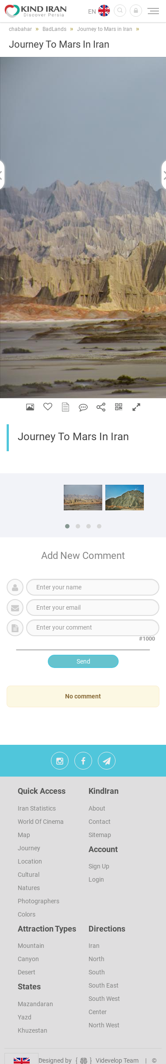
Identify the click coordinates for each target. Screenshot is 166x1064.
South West (104, 998)
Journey (29, 848)
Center (98, 1011)
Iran (94, 945)
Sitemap (100, 834)
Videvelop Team (106, 1060)
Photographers (38, 901)
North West (104, 1025)
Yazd (24, 1017)
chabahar (20, 29)
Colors (26, 914)
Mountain (31, 945)
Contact (100, 821)
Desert (26, 972)
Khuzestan (32, 1030)
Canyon (28, 958)
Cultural (28, 874)
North (96, 958)
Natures (29, 887)
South (97, 972)
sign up (99, 866)
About (97, 808)
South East (104, 985)
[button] (136, 10)
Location (30, 861)
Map (24, 834)
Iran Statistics (37, 808)
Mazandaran (35, 1003)
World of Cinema (41, 821)
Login (96, 879)
